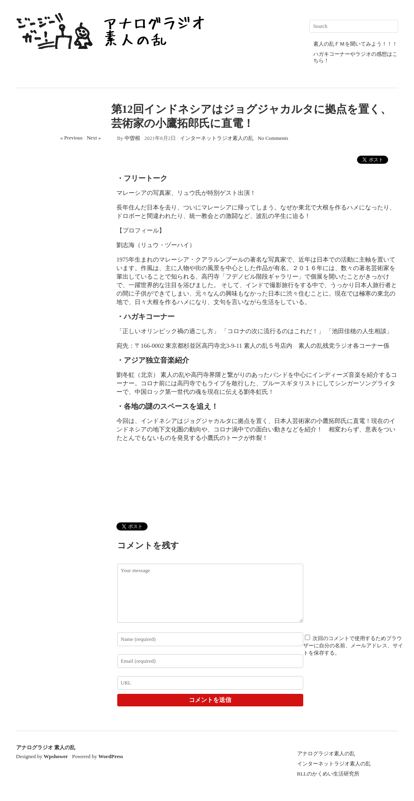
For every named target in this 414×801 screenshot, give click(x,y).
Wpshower (56, 756)
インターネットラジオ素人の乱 (216, 138)
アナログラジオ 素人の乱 (45, 747)
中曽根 (132, 138)
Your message (210, 593)
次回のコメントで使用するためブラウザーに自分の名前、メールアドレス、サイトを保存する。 (353, 645)
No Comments (273, 138)
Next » (94, 138)
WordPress (110, 756)
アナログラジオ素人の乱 (326, 753)
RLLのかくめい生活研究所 (328, 774)
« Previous (71, 138)
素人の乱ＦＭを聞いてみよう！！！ (355, 44)
